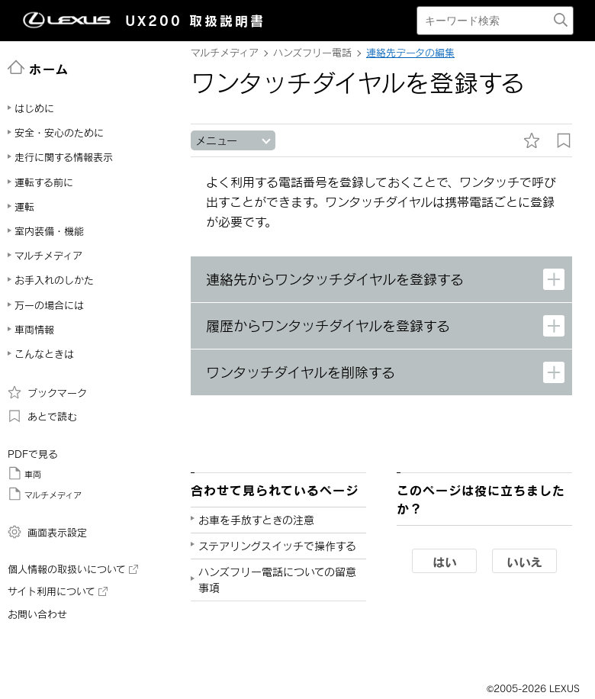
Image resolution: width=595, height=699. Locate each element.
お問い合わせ (37, 614)
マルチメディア (45, 494)
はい (445, 561)
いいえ (524, 561)
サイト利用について (58, 591)
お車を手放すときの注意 (256, 520)
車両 (24, 473)
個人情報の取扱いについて (73, 569)
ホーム (38, 68)
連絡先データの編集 (410, 53)
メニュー (216, 140)
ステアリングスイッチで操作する (277, 546)
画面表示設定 (47, 532)
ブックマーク (47, 392)
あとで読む (42, 416)
